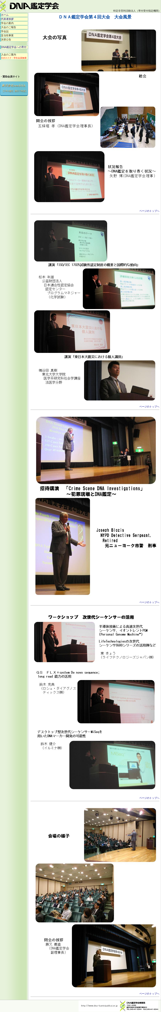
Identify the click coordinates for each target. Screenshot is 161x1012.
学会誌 (5, 31)
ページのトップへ (149, 210)
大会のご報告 (8, 27)
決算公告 (6, 39)
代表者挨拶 (7, 19)
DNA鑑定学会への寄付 (13, 47)
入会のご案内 (13, 56)
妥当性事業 (7, 35)
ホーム (5, 14)
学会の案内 (7, 23)
